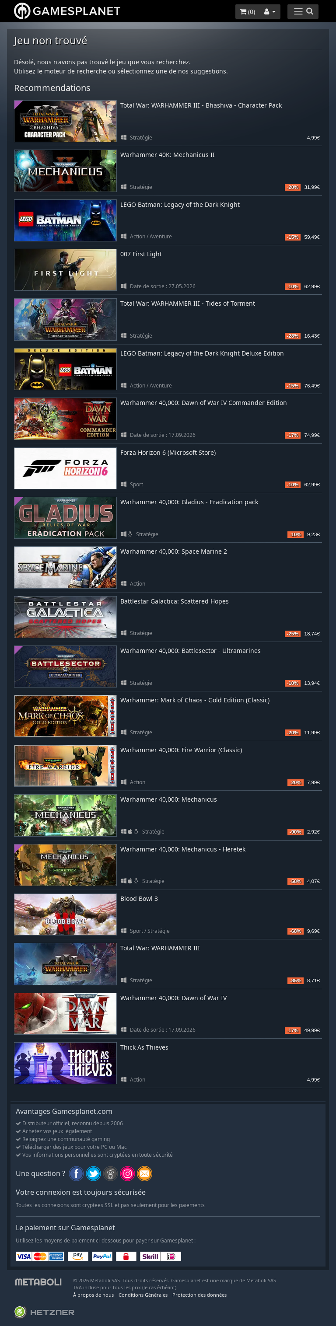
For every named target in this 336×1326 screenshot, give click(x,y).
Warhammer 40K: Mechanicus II (167, 154)
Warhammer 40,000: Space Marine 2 (173, 551)
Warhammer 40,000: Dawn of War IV (173, 998)
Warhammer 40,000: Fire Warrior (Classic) (181, 750)
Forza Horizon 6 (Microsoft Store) (168, 452)
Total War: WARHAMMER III (160, 948)
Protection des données (199, 1294)
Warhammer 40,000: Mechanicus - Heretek (182, 849)
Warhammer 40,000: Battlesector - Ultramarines (190, 650)
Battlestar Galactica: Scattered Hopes (174, 601)
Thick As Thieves (144, 1047)
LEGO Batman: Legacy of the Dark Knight (180, 204)
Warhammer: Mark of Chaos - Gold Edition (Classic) (195, 700)
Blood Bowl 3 (139, 898)
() (247, 11)
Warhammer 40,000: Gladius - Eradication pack (189, 502)
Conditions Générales (143, 1294)
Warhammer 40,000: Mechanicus (168, 799)
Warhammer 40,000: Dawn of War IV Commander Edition (203, 402)
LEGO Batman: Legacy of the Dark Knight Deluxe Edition (202, 353)
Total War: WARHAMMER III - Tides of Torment (187, 303)
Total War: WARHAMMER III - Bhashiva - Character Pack (201, 105)
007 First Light (141, 254)
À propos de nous (93, 1294)
